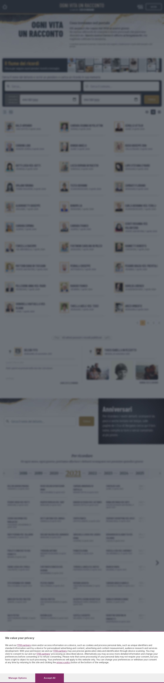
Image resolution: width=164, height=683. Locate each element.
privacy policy (63, 662)
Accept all (49, 678)
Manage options (18, 678)
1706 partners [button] (24, 645)
